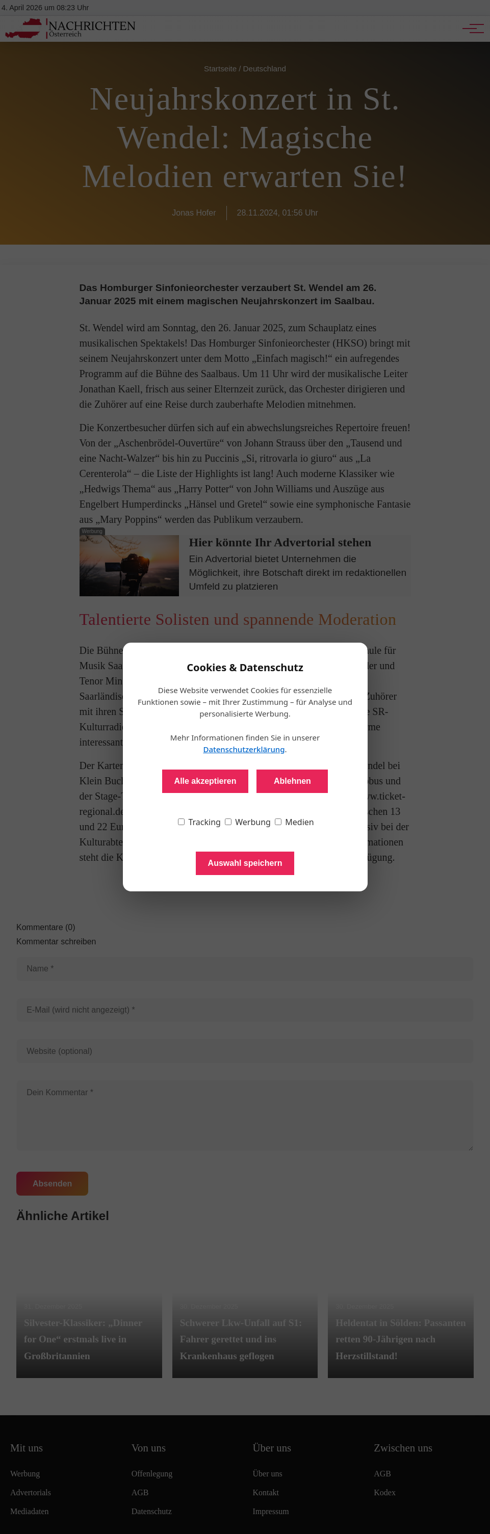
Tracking (199, 822)
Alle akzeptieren (205, 781)
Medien (294, 822)
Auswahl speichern (245, 863)
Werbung (248, 822)
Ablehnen (292, 781)
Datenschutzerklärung (244, 749)
